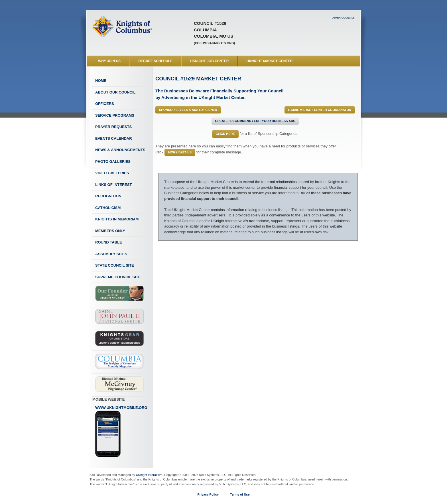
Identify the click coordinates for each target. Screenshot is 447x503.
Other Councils (343, 17)
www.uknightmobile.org (121, 431)
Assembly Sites (111, 254)
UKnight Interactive (149, 474)
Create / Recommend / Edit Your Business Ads (255, 121)
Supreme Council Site (118, 277)
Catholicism (108, 208)
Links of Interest (113, 184)
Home (100, 80)
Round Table (108, 242)
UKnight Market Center (270, 61)
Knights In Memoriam (117, 219)
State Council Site (114, 265)
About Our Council (115, 92)
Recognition (108, 196)
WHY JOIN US (109, 61)
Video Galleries (112, 173)
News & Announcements (120, 150)
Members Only (110, 231)
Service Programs (114, 115)
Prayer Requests (113, 127)
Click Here (225, 133)
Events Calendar (113, 138)
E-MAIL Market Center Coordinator (319, 109)
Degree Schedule (155, 61)
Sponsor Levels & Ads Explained (188, 109)
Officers (104, 104)
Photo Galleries (113, 161)
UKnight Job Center (209, 61)
